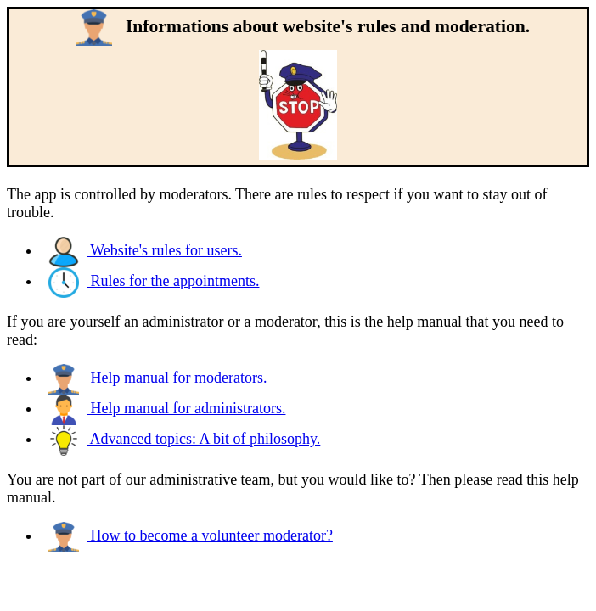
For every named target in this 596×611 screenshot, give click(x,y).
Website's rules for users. (145, 250)
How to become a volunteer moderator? (190, 535)
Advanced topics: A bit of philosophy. (184, 438)
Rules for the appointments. (153, 280)
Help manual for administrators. (166, 408)
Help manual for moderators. (157, 377)
